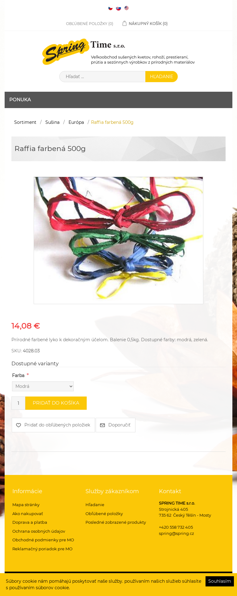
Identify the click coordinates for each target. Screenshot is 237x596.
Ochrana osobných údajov (38, 531)
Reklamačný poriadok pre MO (42, 548)
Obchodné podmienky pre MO (43, 539)
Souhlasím (219, 581)
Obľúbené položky (104, 513)
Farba (18, 375)
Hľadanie (94, 504)
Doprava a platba (29, 522)
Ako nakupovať (27, 513)
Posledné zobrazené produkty (115, 522)
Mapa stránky (26, 504)
